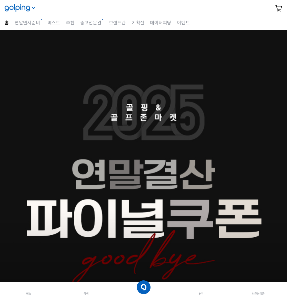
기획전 (138, 23)
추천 (70, 23)
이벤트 (183, 23)
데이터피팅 (160, 23)
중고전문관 (90, 23)
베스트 (54, 23)
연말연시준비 (27, 23)
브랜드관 (117, 23)
